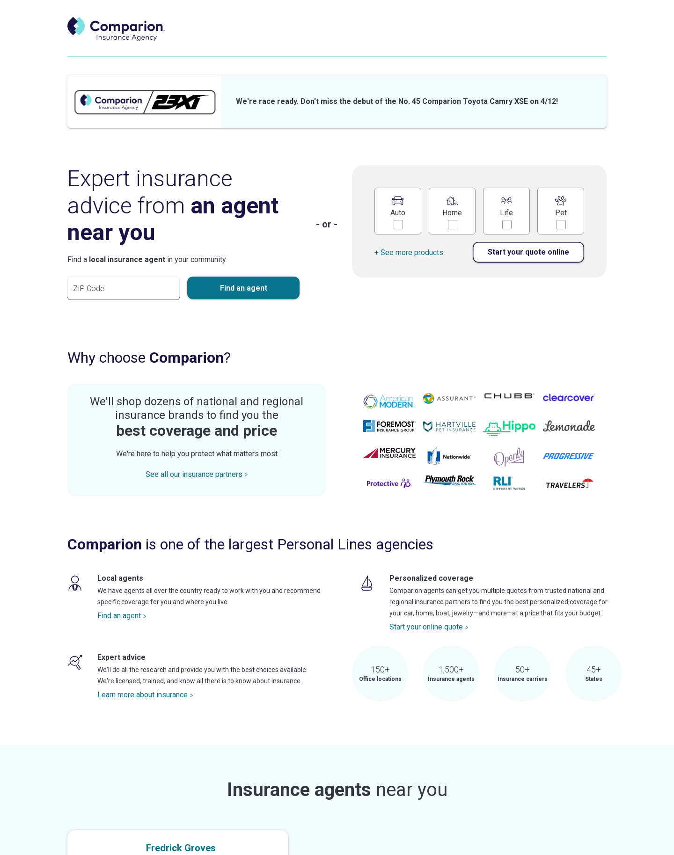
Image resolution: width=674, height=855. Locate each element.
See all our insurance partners (197, 474)
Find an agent (122, 615)
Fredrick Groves (181, 848)
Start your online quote (429, 626)
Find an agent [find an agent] (289, 38)
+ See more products (408, 252)
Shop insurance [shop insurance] (421, 38)
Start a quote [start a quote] (354, 38)
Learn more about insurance (145, 694)
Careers (523, 38)
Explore (477, 38)
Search (575, 38)
